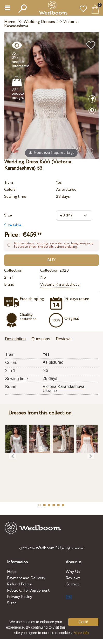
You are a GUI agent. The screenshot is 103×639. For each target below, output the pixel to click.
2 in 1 (8, 277)
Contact (72, 584)
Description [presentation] (15, 339)
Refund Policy (19, 584)
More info (81, 633)
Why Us (73, 572)
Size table (13, 225)
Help (11, 572)
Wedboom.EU (48, 548)
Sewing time (15, 196)
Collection (13, 270)
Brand (9, 284)
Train (8, 182)
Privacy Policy (19, 597)
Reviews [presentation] (63, 339)
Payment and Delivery (26, 578)
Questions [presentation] (40, 339)
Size (8, 215)
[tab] (17, 339)
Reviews (73, 578)
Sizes (12, 603)
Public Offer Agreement (28, 590)
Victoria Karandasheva (59, 284)
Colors (10, 189)
